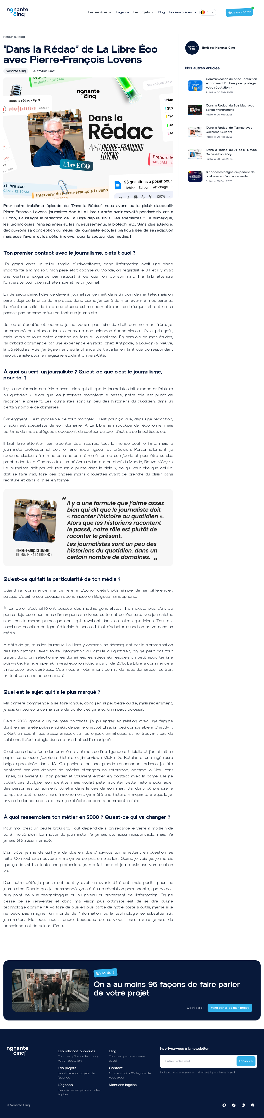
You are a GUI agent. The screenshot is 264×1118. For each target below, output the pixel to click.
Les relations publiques (76, 1051)
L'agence (122, 12)
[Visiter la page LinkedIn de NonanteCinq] (243, 1105)
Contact (116, 1068)
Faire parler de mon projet (230, 1008)
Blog (161, 12)
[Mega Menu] (183, 12)
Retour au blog (14, 37)
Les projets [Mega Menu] (143, 12)
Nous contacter (240, 11)
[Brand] (17, 12)
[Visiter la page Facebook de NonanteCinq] (224, 1105)
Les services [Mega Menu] (100, 12)
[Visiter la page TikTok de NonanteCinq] (253, 1105)
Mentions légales (123, 1085)
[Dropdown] (207, 12)
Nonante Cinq (16, 71)
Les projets (67, 1068)
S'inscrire (246, 1061)
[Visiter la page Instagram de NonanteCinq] (234, 1105)
